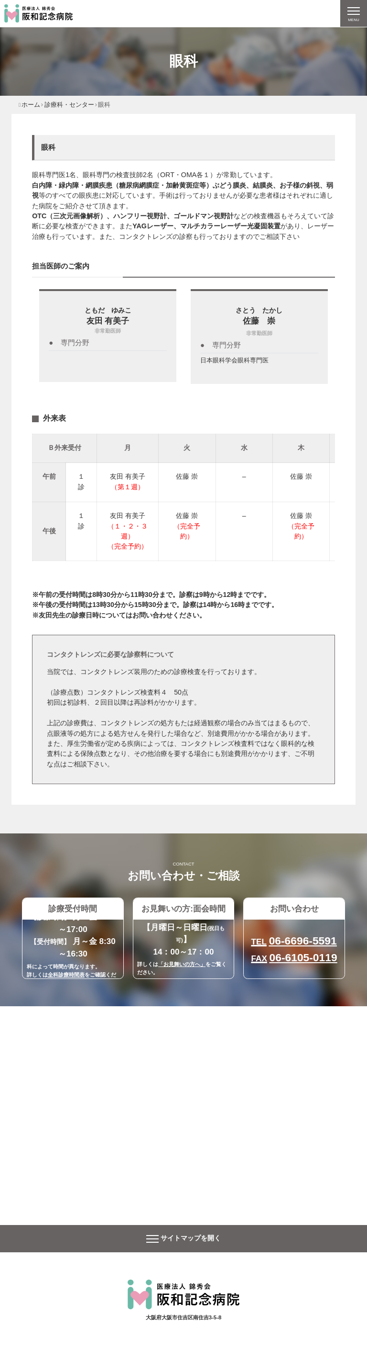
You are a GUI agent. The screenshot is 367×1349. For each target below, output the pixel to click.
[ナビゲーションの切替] (353, 13)
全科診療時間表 (66, 975)
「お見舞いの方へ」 (181, 964)
